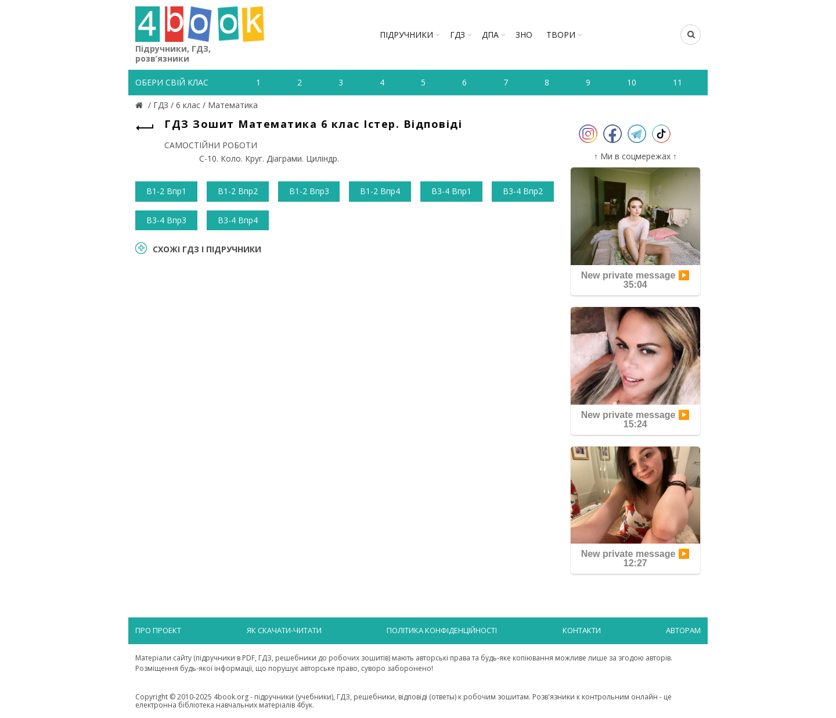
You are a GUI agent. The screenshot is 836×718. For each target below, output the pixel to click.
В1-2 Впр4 (380, 191)
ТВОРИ (560, 34)
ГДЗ (457, 34)
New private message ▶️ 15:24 (635, 419)
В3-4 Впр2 (523, 191)
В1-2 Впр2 (238, 191)
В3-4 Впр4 (238, 220)
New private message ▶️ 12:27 (635, 558)
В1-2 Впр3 (309, 191)
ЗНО (524, 34)
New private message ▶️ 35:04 (635, 280)
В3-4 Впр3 (166, 220)
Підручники (406, 34)
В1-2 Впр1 (166, 191)
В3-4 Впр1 (451, 191)
